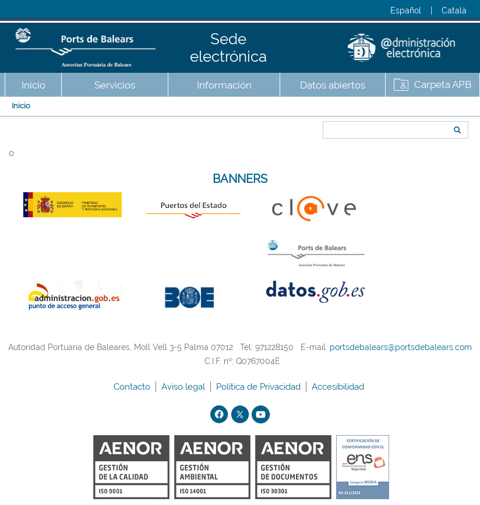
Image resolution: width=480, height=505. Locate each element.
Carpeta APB (442, 84)
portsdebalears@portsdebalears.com (401, 347)
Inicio (33, 85)
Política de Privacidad (259, 387)
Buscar (319, 109)
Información (224, 85)
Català (454, 10)
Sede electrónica (228, 47)
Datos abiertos (332, 85)
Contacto (133, 387)
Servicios (114, 85)
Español (405, 10)
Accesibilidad (339, 387)
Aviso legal (184, 387)
